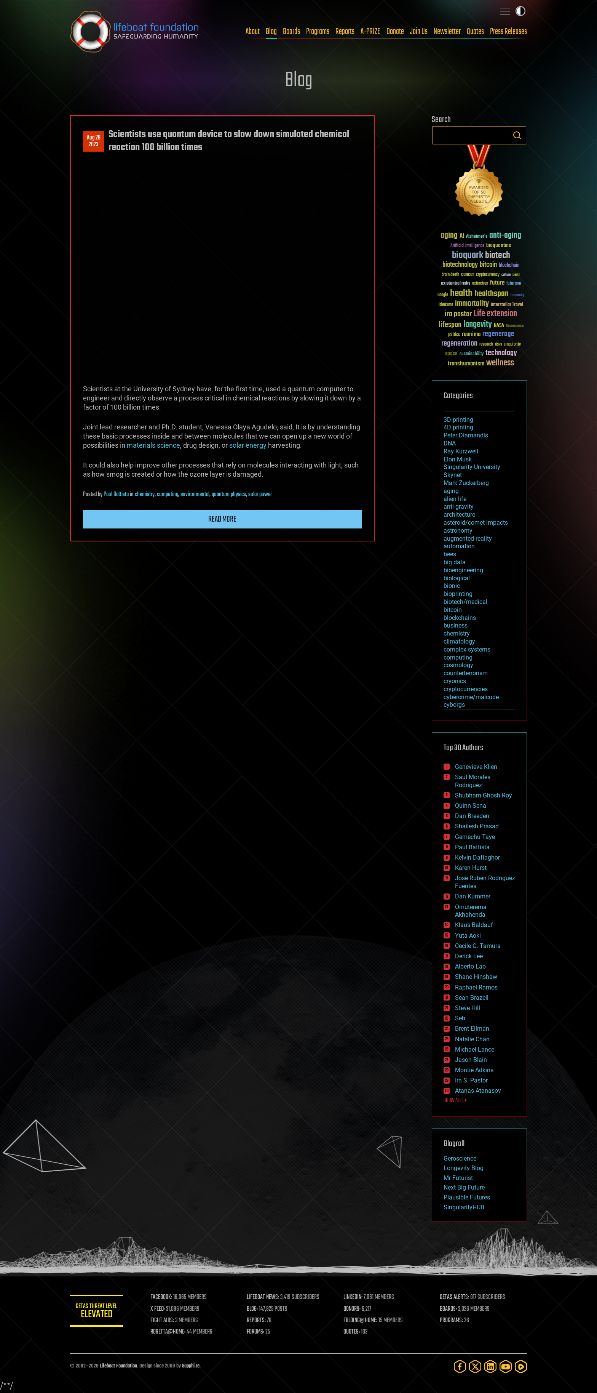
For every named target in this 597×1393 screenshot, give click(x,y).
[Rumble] (521, 1366)
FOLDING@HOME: (361, 1321)
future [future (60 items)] (497, 283)
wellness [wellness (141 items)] (500, 363)
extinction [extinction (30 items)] (480, 283)
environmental (194, 495)
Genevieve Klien (476, 766)
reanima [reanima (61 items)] (471, 334)
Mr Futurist (458, 1178)
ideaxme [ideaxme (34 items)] (446, 305)
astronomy (458, 530)
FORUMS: (256, 1332)
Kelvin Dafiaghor (477, 857)
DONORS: (352, 1309)
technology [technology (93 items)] (501, 353)
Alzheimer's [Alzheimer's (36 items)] (476, 237)
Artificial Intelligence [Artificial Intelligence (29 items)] (467, 245)
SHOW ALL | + (455, 1101)
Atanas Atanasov (478, 1090)
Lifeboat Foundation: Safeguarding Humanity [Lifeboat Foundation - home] (135, 32)
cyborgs (454, 704)
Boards (291, 31)
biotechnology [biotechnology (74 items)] (460, 265)
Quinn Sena (470, 805)
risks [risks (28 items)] (498, 344)
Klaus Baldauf (474, 925)
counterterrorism (466, 673)
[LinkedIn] (490, 1366)
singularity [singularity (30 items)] (512, 344)
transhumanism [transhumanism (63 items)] (466, 363)
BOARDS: (448, 1309)
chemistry (145, 495)
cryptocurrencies (466, 689)
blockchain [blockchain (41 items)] (509, 266)
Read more (222, 519)
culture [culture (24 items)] (506, 275)
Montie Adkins (474, 1070)
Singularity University (472, 467)
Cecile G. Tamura (478, 945)
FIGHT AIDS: (162, 1321)
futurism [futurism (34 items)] (513, 284)
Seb (460, 1018)
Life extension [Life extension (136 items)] (495, 314)
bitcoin (453, 609)
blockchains (460, 617)
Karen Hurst (471, 867)
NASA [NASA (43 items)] (499, 326)
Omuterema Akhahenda (471, 911)
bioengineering (463, 570)
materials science (153, 445)
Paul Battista (116, 495)
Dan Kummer (472, 896)
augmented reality (468, 538)
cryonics (455, 681)
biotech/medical (465, 601)
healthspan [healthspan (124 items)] (491, 294)
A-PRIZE (370, 31)
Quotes (475, 31)
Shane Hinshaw (476, 976)
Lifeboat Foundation (118, 1366)
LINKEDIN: (353, 1297)
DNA (450, 443)
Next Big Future (464, 1187)
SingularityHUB (464, 1207)
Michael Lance (474, 1049)
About (253, 31)
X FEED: (158, 1309)
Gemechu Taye (475, 837)
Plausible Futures (467, 1197)
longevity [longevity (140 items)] (477, 325)
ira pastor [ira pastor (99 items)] (458, 314)
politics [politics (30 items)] (454, 335)
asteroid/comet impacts (476, 522)
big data (455, 562)
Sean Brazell (471, 997)
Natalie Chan (472, 1039)
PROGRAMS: (451, 1321)
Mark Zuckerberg (466, 483)
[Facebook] (460, 1366)
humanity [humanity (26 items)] (518, 295)
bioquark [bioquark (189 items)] (467, 255)
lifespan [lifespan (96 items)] (450, 324)
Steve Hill (467, 1008)
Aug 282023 (94, 141)
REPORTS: (256, 1321)
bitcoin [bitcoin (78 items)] (488, 265)
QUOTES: (352, 1332)
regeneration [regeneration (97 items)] (459, 343)
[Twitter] (475, 1366)
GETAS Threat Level (96, 1312)
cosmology (458, 665)
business (456, 625)
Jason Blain (471, 1059)
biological (457, 578)
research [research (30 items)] (486, 344)
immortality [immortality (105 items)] (472, 303)
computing (167, 495)
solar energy (248, 445)
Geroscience (460, 1158)
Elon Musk (458, 459)
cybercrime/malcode (471, 697)
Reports (344, 31)
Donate (395, 31)
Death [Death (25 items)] (516, 275)
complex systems (467, 649)
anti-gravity (459, 506)
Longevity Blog (464, 1168)
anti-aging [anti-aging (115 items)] (505, 235)
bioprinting (458, 593)
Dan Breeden (472, 816)
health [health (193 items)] (461, 293)
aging (451, 491)
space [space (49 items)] (451, 353)
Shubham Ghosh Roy (483, 795)
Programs (317, 31)
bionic (452, 585)
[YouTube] (506, 1366)
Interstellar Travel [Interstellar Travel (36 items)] (507, 305)
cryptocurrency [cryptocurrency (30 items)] (488, 274)
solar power (260, 495)
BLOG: (252, 1309)
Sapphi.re (191, 1366)
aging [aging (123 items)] (449, 235)
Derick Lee (469, 956)
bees (450, 554)
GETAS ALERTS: (454, 1297)
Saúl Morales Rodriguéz (472, 781)
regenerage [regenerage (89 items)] (498, 334)
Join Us (419, 31)
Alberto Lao (470, 966)
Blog (271, 31)
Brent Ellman (472, 1028)
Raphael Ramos (476, 987)
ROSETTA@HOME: (168, 1332)
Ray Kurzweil (461, 451)
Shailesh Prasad (477, 826)
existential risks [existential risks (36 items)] (455, 284)
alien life (455, 499)
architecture (459, 514)
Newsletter (447, 31)
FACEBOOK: (161, 1297)
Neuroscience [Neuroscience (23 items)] (515, 326)
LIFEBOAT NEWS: (263, 1297)
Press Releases (508, 31)
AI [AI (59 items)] (462, 236)
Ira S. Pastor (471, 1080)
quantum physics (229, 495)
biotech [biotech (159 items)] (497, 255)
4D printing (458, 427)
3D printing (458, 419)
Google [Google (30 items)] (442, 295)
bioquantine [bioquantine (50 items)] (498, 245)
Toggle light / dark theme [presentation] (520, 11)
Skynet (453, 475)
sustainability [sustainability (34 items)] (472, 354)
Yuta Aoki (468, 935)
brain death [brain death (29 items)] (450, 274)
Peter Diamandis (466, 435)
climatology (459, 641)
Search (517, 135)
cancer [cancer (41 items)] (467, 275)
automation (459, 546)
